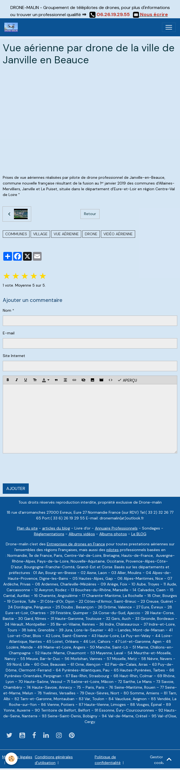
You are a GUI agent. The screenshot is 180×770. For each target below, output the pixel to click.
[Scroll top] (169, 759)
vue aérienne (66, 233)
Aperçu (127, 380)
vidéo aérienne (118, 233)
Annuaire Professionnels (116, 528)
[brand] (12, 27)
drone (91, 233)
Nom (7, 310)
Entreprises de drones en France (76, 544)
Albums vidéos (82, 533)
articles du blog (56, 528)
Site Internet (14, 355)
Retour (90, 213)
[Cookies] (11, 759)
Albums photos (113, 533)
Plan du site (27, 528)
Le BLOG (138, 533)
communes (16, 233)
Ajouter (15, 488)
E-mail (8, 333)
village (40, 233)
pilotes (112, 549)
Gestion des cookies (161, 759)
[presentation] (44, 468)
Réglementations (49, 533)
